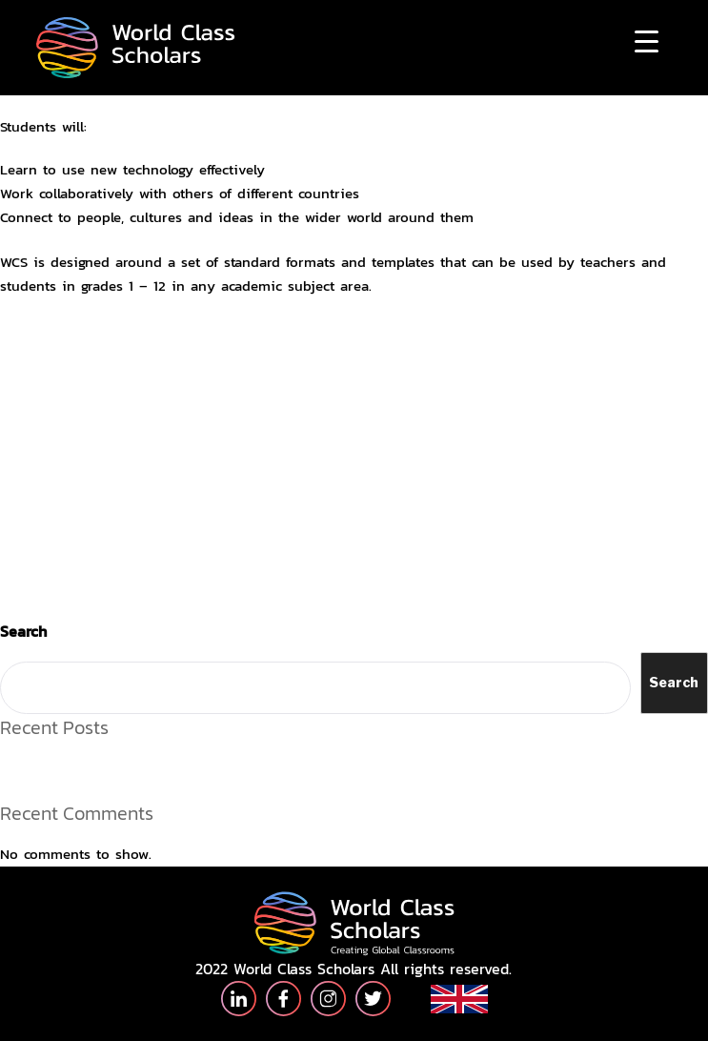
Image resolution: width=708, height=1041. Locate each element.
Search (23, 631)
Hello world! (38, 766)
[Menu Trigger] (646, 40)
